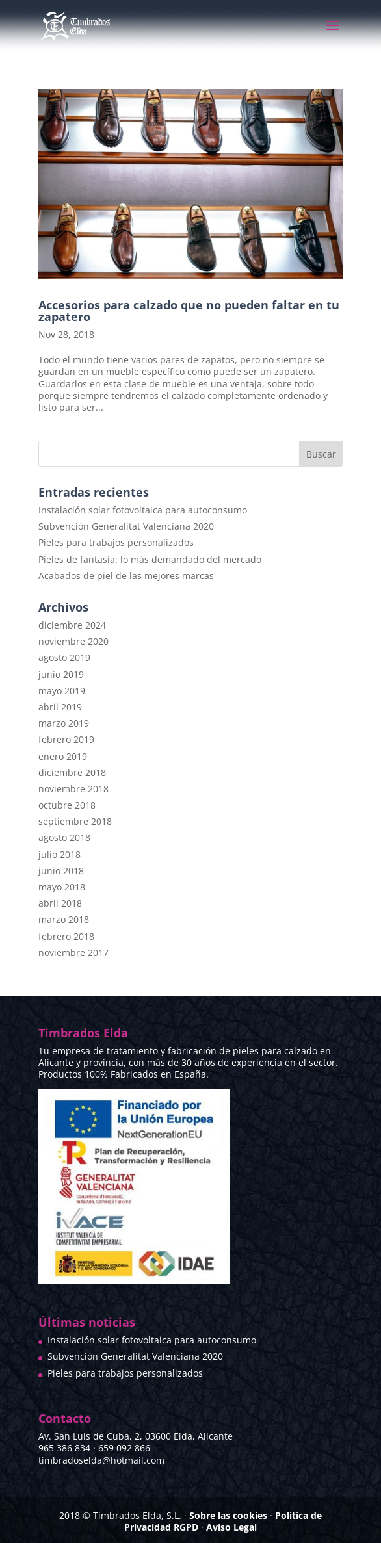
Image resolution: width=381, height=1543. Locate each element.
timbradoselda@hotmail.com (101, 1460)
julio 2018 (59, 854)
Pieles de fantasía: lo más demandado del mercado (149, 559)
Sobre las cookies (228, 1515)
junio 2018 (61, 870)
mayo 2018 (61, 887)
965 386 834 (64, 1448)
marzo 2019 (63, 723)
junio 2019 (61, 674)
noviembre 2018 (73, 789)
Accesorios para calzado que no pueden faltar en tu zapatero (188, 310)
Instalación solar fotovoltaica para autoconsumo (142, 510)
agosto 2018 (64, 837)
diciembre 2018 (72, 772)
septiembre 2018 (75, 821)
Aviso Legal (231, 1527)
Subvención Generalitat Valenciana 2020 (126, 526)
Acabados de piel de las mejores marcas (126, 575)
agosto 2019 (64, 657)
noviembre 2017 (73, 952)
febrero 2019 (66, 739)
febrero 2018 (66, 936)
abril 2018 (60, 903)
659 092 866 (124, 1448)
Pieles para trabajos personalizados (116, 542)
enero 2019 (62, 756)
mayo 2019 (61, 690)
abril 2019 (60, 707)
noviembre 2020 (73, 641)
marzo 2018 (63, 919)
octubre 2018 (67, 805)
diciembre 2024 (72, 625)
